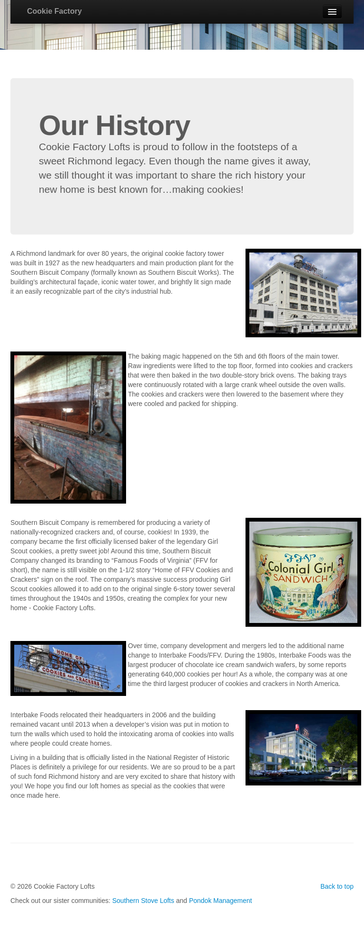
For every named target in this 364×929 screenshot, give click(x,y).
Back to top (337, 886)
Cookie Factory (54, 11)
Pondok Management (220, 900)
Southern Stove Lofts (143, 900)
